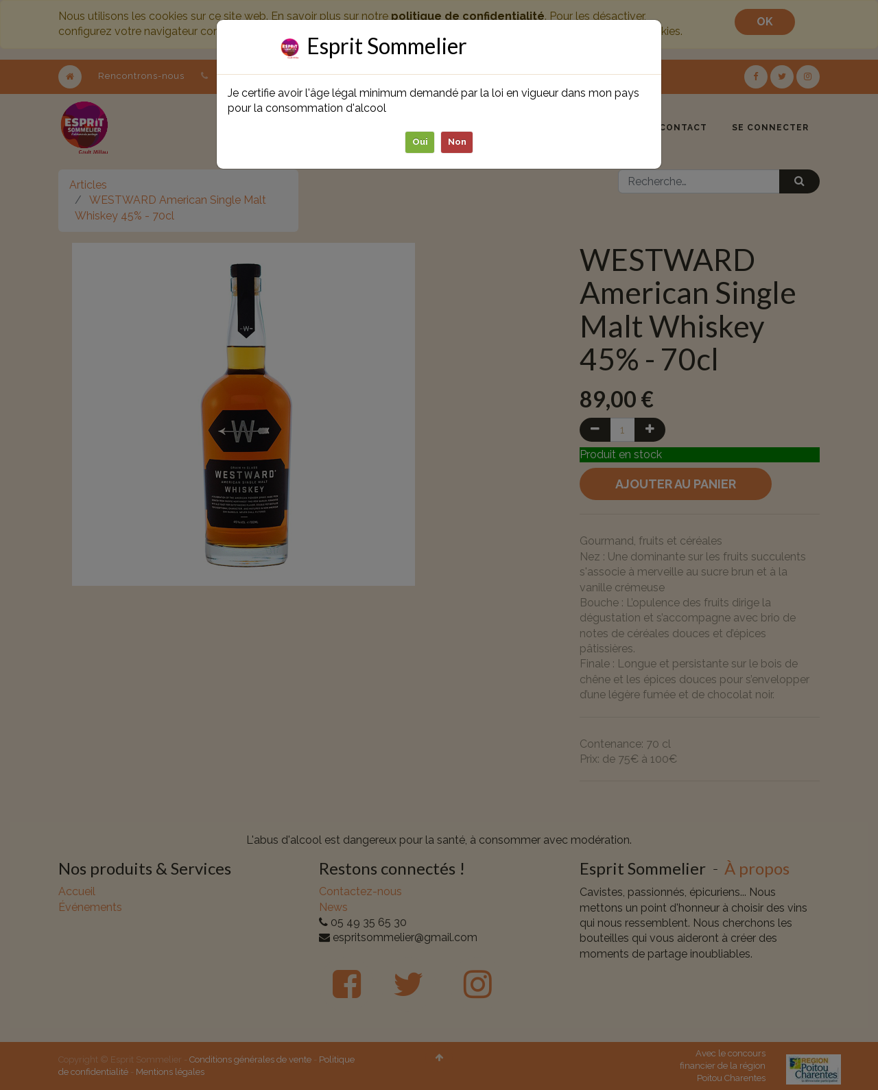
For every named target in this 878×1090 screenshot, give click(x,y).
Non (457, 142)
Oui (420, 142)
